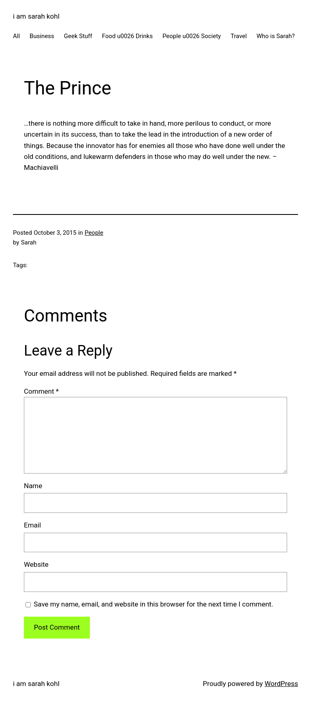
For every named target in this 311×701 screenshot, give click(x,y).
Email (32, 525)
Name (33, 486)
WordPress (281, 684)
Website (36, 564)
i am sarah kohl (36, 16)
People (94, 232)
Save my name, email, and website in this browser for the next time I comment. (153, 604)
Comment (41, 391)
